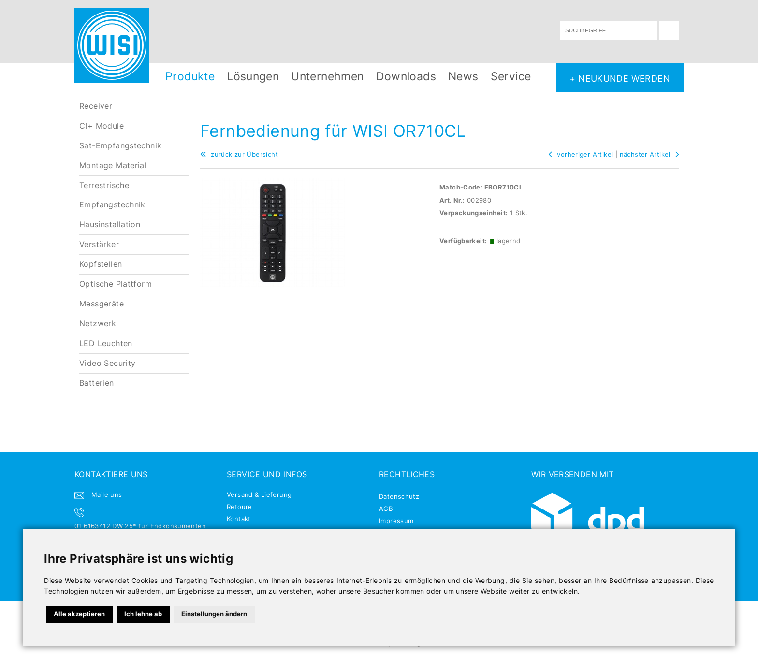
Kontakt (239, 519)
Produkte (190, 76)
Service (511, 76)
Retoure (239, 506)
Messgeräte (101, 303)
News (463, 76)
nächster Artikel (649, 154)
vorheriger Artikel (581, 154)
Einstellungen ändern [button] (214, 614)
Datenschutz (399, 496)
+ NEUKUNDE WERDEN (619, 78)
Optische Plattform (115, 284)
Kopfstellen (100, 264)
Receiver (95, 106)
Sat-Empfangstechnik (120, 145)
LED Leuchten (105, 343)
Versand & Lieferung (259, 494)
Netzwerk (97, 323)
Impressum (396, 520)
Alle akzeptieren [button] (79, 614)
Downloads (406, 76)
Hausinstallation (109, 224)
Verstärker (99, 244)
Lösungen (253, 76)
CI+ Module (101, 126)
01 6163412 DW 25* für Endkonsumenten (140, 526)
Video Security (107, 363)
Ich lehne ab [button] (143, 614)
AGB (386, 508)
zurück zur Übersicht (239, 154)
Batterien (96, 383)
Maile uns (106, 494)
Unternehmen (327, 76)
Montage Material (112, 165)
